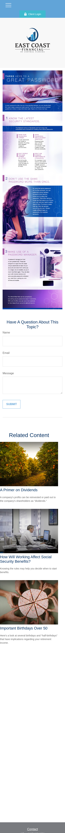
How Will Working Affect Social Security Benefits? (25, 559)
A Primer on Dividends (19, 490)
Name (6, 332)
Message (8, 373)
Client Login (32, 14)
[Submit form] (11, 404)
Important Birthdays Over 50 (23, 628)
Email (6, 352)
